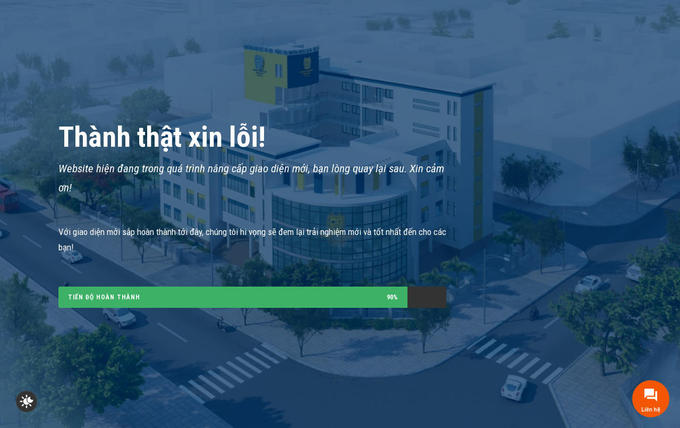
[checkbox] (26, 401)
